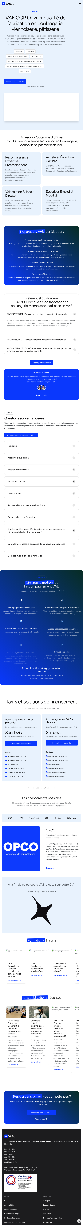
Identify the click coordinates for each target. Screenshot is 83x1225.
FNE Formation (71, 823)
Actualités (47, 1213)
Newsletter (47, 1222)
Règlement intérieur (12, 1218)
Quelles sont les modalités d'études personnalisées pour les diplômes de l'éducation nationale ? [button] (36, 535)
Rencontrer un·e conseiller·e (41, 1113)
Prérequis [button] (12, 450)
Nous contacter (42, 395)
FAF (21, 823)
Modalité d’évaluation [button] (18, 462)
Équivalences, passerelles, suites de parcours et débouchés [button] (36, 548)
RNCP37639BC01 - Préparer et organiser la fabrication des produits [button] (37, 314)
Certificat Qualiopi (11, 1213)
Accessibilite (9, 1205)
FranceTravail (34, 823)
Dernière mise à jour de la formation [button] (25, 560)
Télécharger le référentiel (41, 363)
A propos (46, 1201)
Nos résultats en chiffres (52, 1218)
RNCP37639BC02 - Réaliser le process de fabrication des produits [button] (36, 339)
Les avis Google (49, 1205)
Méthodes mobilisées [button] (18, 474)
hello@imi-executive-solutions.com (23, 1167)
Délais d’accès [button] (15, 498)
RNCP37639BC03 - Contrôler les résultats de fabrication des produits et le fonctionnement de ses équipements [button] (39, 349)
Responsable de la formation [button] (21, 521)
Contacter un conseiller (15, 81)
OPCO (10, 823)
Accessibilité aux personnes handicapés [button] (27, 509)
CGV (6, 1201)
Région (58, 823)
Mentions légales (10, 1209)
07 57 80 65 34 (29, 1170)
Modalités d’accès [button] (16, 486)
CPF (46, 823)
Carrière (46, 1209)
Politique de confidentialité (14, 1222)
